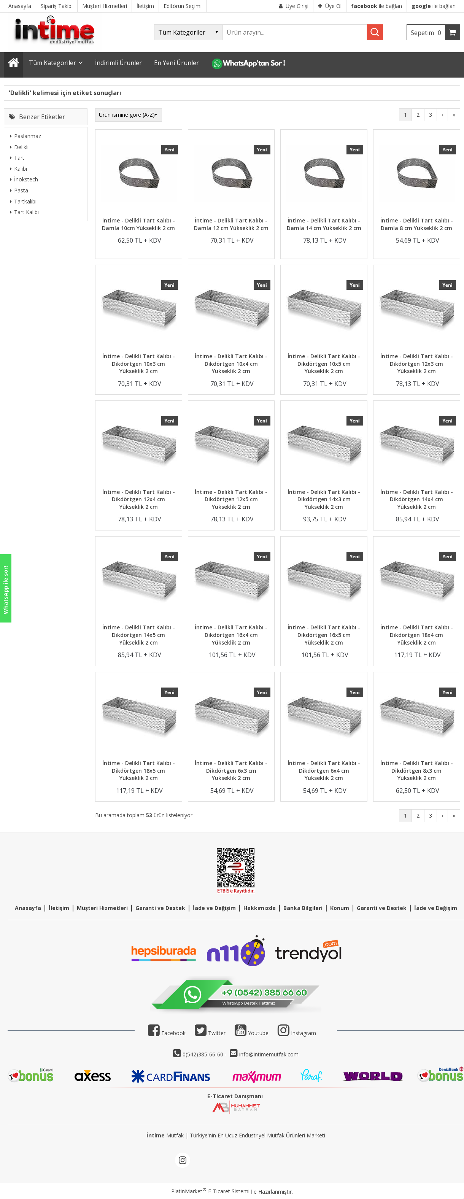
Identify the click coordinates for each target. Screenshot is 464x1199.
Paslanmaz (25, 136)
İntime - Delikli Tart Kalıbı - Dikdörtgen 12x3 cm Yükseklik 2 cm (416, 364)
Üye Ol (330, 6)
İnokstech (24, 179)
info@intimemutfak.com (269, 1054)
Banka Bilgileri (303, 908)
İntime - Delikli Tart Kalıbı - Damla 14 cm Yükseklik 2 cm (324, 224)
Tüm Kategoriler (52, 63)
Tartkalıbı (23, 201)
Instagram (303, 1033)
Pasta (19, 190)
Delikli (19, 147)
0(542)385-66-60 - (205, 1054)
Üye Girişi (293, 6)
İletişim (59, 908)
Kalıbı (18, 168)
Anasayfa (28, 908)
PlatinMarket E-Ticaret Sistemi (210, 1191)
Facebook (167, 1033)
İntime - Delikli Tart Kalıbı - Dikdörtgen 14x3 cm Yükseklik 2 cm (324, 499)
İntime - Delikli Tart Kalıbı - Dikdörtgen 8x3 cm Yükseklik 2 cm (416, 770)
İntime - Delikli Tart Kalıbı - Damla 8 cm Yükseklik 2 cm (416, 224)
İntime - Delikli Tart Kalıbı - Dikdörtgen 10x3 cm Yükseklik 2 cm (138, 364)
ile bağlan (376, 6)
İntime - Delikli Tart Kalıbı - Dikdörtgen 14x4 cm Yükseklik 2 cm (416, 499)
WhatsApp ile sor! (5, 590)
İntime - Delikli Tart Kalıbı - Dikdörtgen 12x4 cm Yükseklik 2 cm (138, 499)
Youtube (252, 1033)
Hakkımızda (259, 908)
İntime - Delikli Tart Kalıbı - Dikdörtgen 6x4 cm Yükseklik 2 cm (324, 770)
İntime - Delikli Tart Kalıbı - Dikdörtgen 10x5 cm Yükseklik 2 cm (324, 364)
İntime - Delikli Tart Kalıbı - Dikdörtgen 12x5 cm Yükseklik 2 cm (231, 499)
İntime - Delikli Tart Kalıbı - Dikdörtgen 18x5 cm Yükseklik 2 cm (138, 770)
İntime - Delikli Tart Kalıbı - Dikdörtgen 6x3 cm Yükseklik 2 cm (231, 770)
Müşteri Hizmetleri (102, 908)
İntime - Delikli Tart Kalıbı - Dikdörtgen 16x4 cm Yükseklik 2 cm (231, 635)
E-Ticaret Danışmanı (235, 1096)
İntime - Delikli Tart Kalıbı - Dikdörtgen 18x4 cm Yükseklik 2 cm (416, 635)
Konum (339, 908)
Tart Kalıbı (24, 212)
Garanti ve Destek (160, 908)
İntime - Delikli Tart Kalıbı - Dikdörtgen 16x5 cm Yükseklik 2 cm (324, 635)
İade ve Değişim (214, 908)
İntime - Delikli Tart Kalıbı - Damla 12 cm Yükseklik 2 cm (231, 224)
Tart (17, 157)
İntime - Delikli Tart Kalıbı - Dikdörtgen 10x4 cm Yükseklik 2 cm (231, 364)
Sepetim (428, 33)
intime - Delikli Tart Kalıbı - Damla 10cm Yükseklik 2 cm (138, 224)
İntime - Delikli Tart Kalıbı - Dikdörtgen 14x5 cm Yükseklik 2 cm (138, 635)
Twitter (210, 1033)
